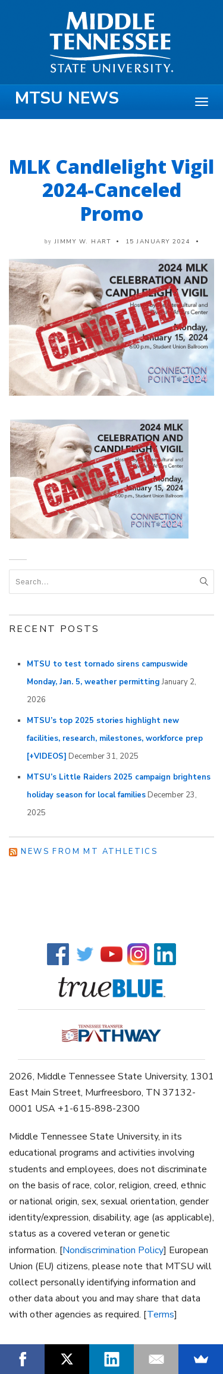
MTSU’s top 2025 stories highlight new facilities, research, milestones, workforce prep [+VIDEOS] (115, 738)
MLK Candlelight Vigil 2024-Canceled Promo (111, 190)
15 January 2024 (158, 241)
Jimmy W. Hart (83, 241)
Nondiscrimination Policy (113, 1250)
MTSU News (67, 98)
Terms (160, 1314)
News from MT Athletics (89, 851)
